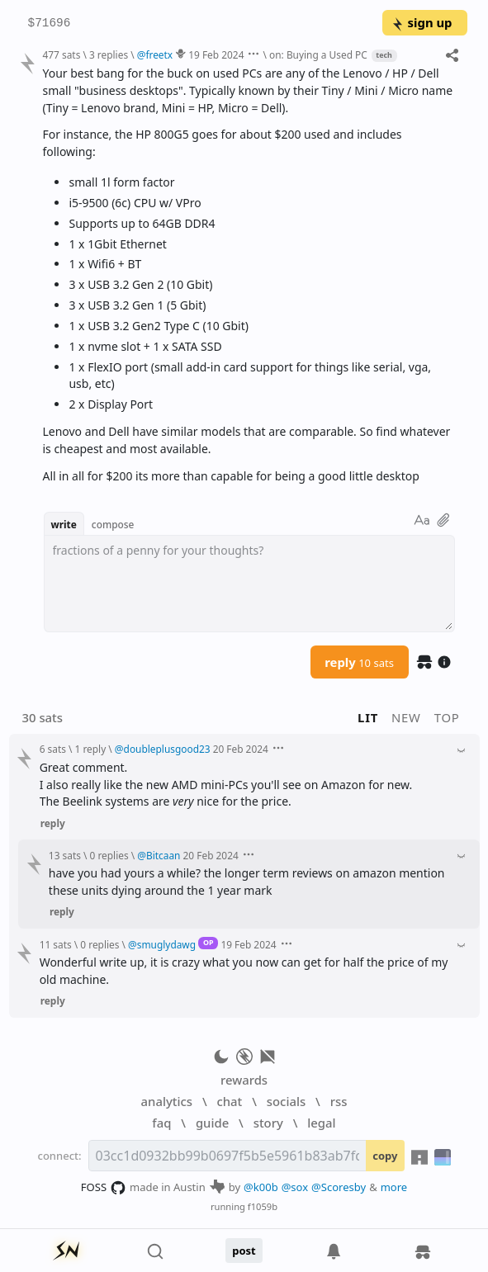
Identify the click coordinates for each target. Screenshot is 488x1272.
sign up (421, 22)
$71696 (49, 23)
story (268, 1122)
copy (384, 1155)
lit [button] (368, 717)
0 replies (109, 855)
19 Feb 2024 (216, 54)
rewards (244, 1079)
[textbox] (249, 583)
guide (212, 1122)
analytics (166, 1101)
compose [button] (113, 524)
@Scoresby (338, 1187)
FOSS (103, 1188)
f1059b (262, 1206)
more (394, 1187)
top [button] (447, 717)
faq (161, 1122)
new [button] (406, 717)
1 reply (91, 748)
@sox (295, 1187)
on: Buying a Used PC (318, 54)
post (244, 1250)
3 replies (108, 54)
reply (359, 662)
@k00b (261, 1187)
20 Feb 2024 (240, 748)
